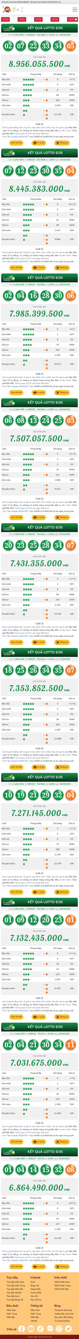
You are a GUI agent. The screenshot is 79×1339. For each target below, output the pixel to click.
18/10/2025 (64, 284)
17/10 (38, 19)
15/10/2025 (64, 1033)
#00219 (31, 909)
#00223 (31, 409)
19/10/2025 (65, 35)
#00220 (31, 784)
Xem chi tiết (16, 143)
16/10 (22, 19)
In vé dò (38, 142)
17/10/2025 (64, 534)
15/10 (5, 19)
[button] (75, 10)
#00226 (31, 35)
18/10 (55, 19)
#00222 (31, 534)
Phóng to (62, 142)
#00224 (31, 284)
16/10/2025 (64, 784)
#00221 (31, 659)
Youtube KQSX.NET (19, 136)
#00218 (32, 1033)
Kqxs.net (47, 1337)
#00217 (32, 1158)
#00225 (31, 159)
